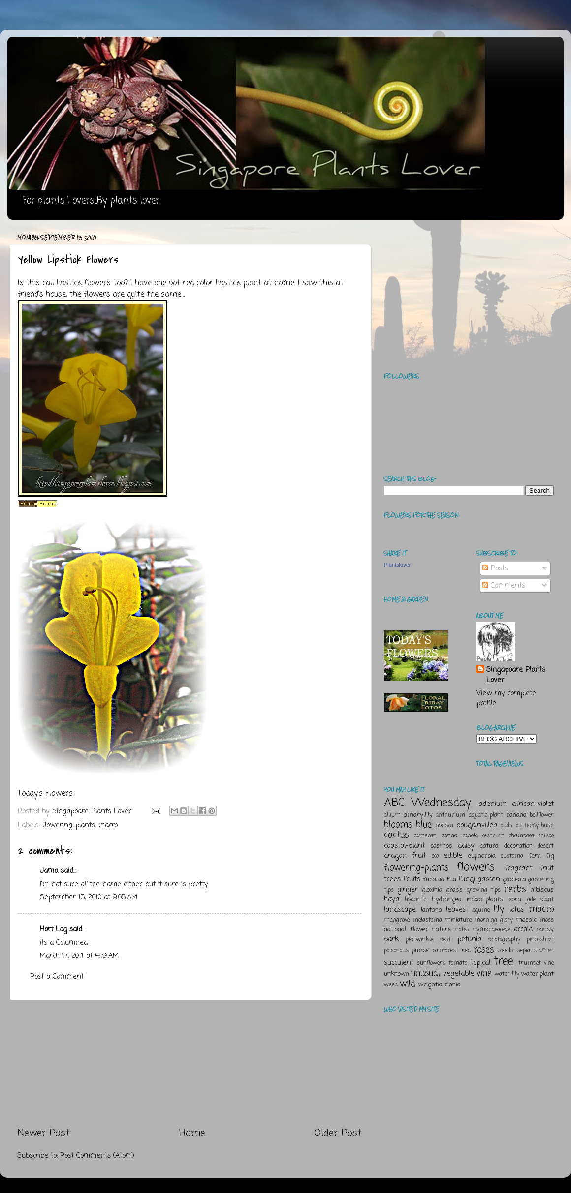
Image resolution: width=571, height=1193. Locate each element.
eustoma (512, 856)
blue (424, 824)
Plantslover (397, 564)
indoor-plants (485, 899)
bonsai (444, 825)
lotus (516, 909)
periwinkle (420, 939)
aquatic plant (486, 815)
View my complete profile (506, 698)
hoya (391, 899)
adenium (492, 804)
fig (550, 856)
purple (420, 950)
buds (506, 825)
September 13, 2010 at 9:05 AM (88, 897)
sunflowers (431, 963)
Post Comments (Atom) (97, 1155)
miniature (458, 920)
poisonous (396, 950)
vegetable (458, 973)
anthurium (450, 815)
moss (546, 920)
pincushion (540, 939)
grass (454, 890)
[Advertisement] (189, 1063)
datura (489, 846)
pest (445, 939)
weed (391, 984)
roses (484, 949)
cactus (396, 835)
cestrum (493, 836)
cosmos (441, 846)
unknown (396, 974)
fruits (411, 879)
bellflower (542, 815)
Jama (49, 870)
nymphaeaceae (491, 929)
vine (484, 973)
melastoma (427, 920)
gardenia (514, 879)
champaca (521, 836)
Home (192, 1133)
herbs (515, 889)
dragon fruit (405, 855)
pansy (545, 929)
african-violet (533, 804)
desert (546, 846)
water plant (537, 974)
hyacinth (416, 899)
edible (453, 855)
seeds (506, 950)
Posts (495, 568)
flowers (476, 867)
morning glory (494, 920)
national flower (406, 929)
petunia (469, 939)
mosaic (526, 920)
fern (535, 856)
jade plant (540, 899)
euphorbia (482, 856)
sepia (523, 950)
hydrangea (447, 899)
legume (480, 910)
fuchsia (433, 879)
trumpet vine (536, 963)
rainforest (445, 950)
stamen (544, 950)
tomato (457, 963)
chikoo (546, 836)
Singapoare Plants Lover (515, 675)
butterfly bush (534, 825)
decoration (518, 846)
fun (451, 879)
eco (435, 856)
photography (504, 939)
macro (108, 825)
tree (503, 961)
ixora (514, 899)
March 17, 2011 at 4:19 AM (79, 956)
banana (516, 815)
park (391, 939)
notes (462, 929)
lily (499, 909)
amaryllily (418, 815)
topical (480, 962)
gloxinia (432, 890)
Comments (503, 585)
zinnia (452, 984)
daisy (466, 845)
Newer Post (43, 1133)
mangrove (397, 920)
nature (441, 929)
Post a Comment (57, 976)
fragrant (518, 868)
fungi (466, 879)
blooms (398, 824)
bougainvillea (476, 825)
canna (449, 835)
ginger (407, 889)
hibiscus (542, 890)
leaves (456, 909)
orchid (523, 929)
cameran (425, 836)
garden (488, 879)
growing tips (484, 890)
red (466, 950)
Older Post (338, 1133)
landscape (400, 909)
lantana (431, 910)
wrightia (430, 984)
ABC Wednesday (427, 802)
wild (407, 984)
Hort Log (53, 929)
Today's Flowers (45, 794)
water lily (507, 974)
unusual (425, 973)
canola (470, 836)
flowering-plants (68, 825)
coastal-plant (404, 845)
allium (392, 815)
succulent (398, 962)
